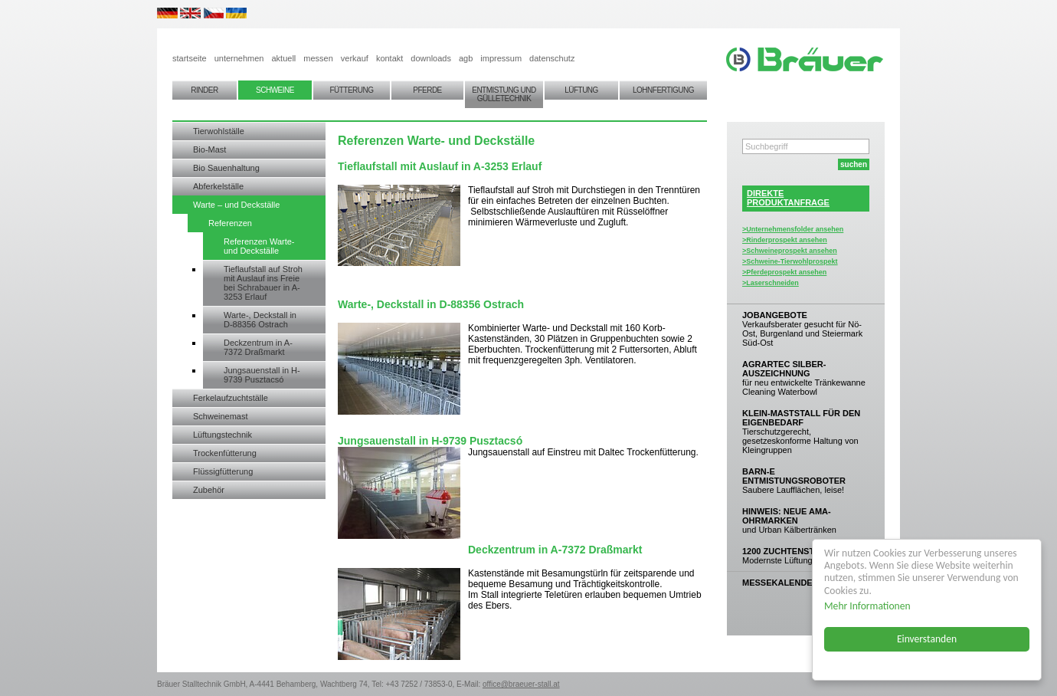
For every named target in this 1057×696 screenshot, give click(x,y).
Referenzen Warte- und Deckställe (259, 246)
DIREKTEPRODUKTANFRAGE (788, 198)
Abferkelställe (218, 186)
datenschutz (551, 58)
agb (466, 58)
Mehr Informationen (867, 605)
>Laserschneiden (770, 283)
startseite (189, 58)
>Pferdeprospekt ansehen (784, 272)
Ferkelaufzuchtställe (230, 397)
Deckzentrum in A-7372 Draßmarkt (258, 347)
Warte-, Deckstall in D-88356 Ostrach (260, 319)
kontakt (389, 58)
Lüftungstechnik (222, 434)
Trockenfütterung (225, 453)
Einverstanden (927, 638)
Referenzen (230, 223)
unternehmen (239, 58)
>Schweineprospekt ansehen (789, 250)
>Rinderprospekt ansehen (784, 240)
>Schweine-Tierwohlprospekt (790, 261)
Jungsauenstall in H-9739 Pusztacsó (262, 375)
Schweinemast (220, 416)
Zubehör (208, 489)
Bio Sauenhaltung (226, 167)
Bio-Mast (209, 149)
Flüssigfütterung (223, 471)
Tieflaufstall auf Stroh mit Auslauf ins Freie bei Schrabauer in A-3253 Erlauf (263, 282)
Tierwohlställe (218, 131)
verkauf (354, 58)
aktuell (283, 58)
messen (318, 58)
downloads (431, 58)
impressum (501, 58)
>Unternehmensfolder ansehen (792, 229)
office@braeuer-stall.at (521, 684)
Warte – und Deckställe (236, 204)
